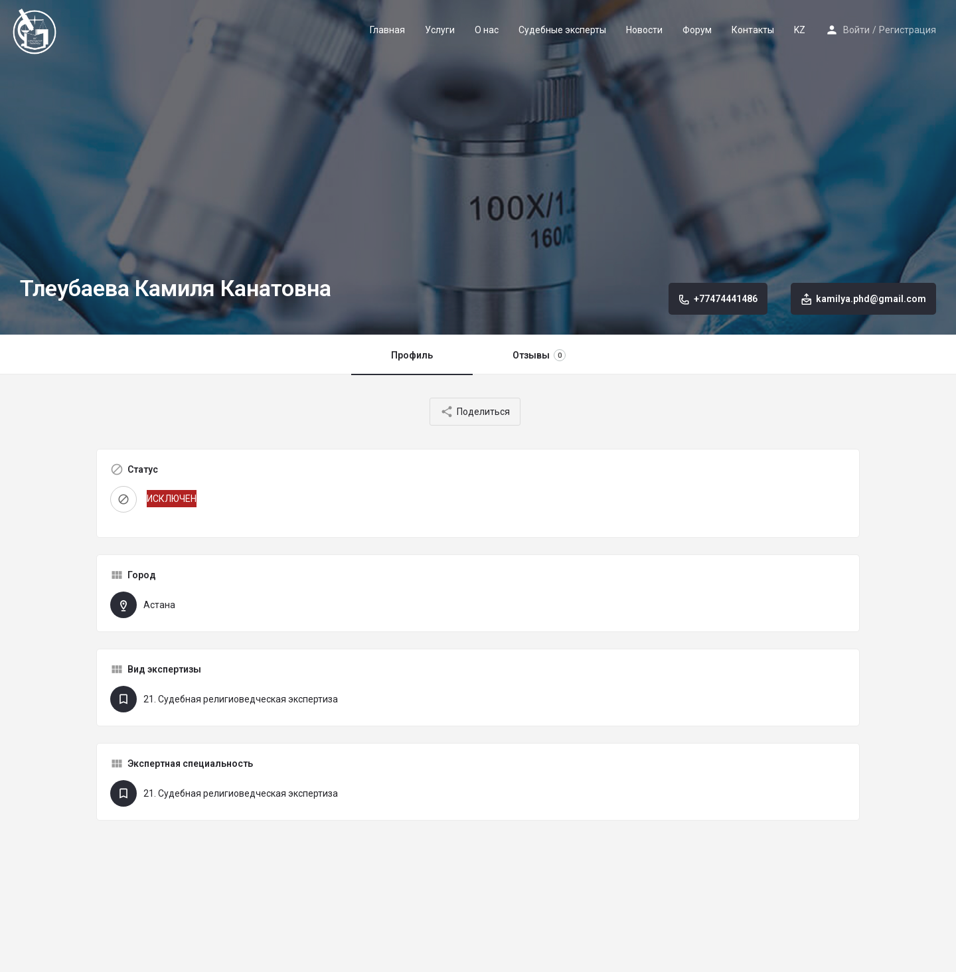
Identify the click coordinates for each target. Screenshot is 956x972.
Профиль (412, 355)
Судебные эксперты (562, 30)
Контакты (753, 30)
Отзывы (539, 355)
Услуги (440, 30)
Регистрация (907, 30)
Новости (644, 30)
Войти (856, 30)
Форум (697, 30)
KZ (799, 30)
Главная (387, 30)
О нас (487, 30)
